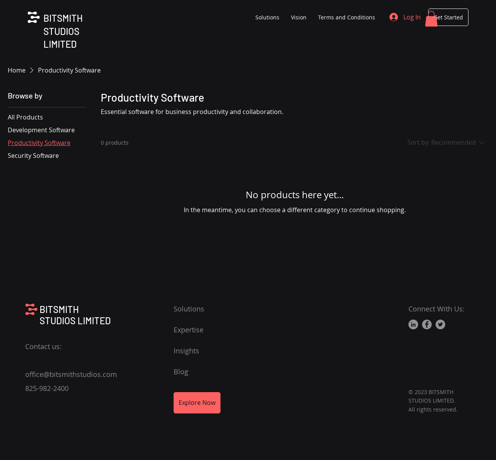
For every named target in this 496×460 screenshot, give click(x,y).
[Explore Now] (197, 402)
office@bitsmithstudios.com (71, 374)
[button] (431, 19)
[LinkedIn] (413, 324)
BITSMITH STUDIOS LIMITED (63, 31)
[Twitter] (440, 324)
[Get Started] (448, 17)
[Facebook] (427, 324)
